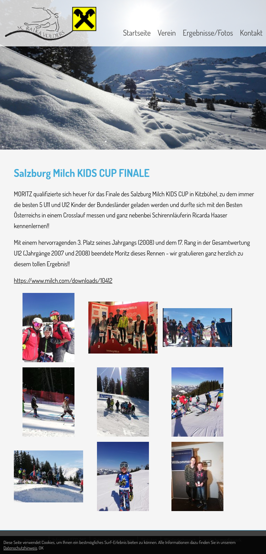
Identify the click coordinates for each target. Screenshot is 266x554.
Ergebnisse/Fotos (208, 32)
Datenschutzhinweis (20, 548)
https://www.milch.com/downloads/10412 (63, 280)
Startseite (137, 32)
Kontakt (251, 32)
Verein (167, 32)
